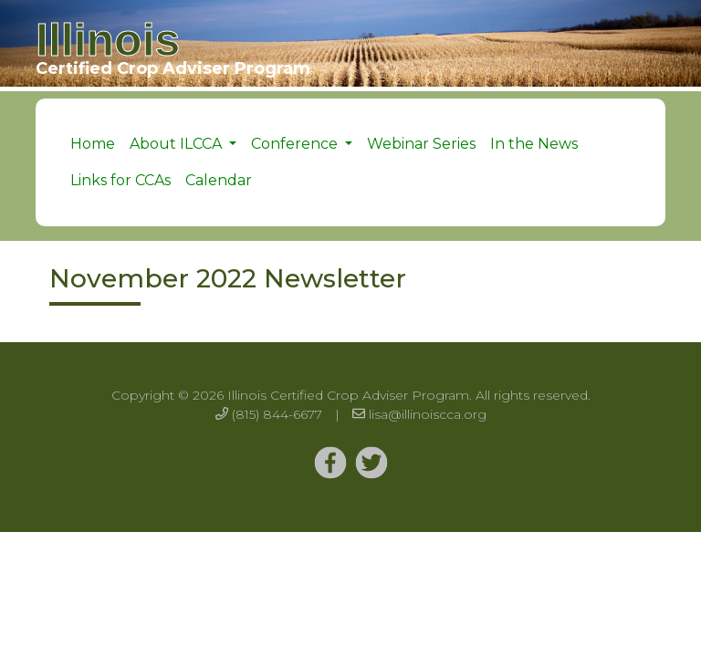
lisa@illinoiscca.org (428, 414)
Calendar (218, 180)
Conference (296, 143)
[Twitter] (330, 463)
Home (92, 143)
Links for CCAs (120, 180)
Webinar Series (421, 143)
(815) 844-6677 (277, 414)
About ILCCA (177, 143)
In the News (534, 143)
